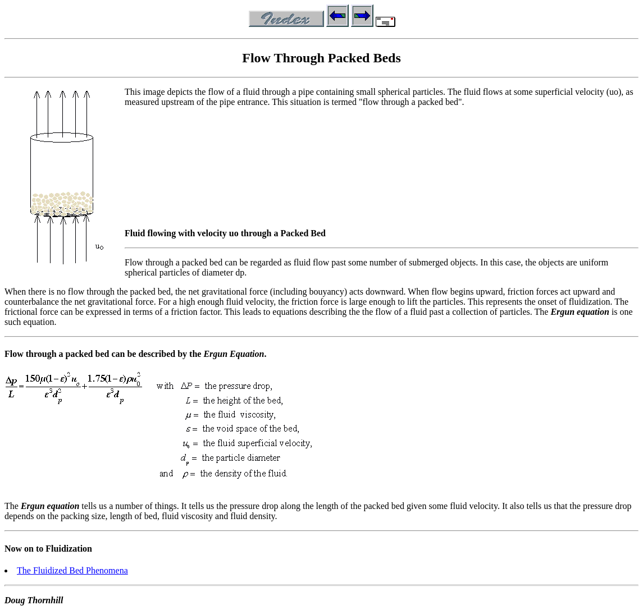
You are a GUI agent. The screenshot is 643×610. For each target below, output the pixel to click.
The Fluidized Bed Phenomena (72, 570)
